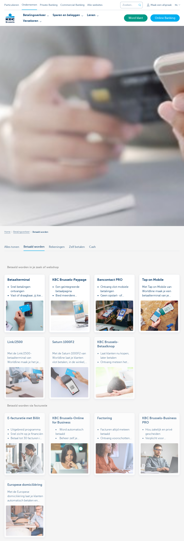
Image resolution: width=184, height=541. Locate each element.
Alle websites (94, 5)
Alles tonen (11, 247)
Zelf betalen (77, 247)
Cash (92, 247)
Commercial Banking (72, 5)
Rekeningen (57, 247)
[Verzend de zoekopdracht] (140, 5)
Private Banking (49, 5)
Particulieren (11, 5)
